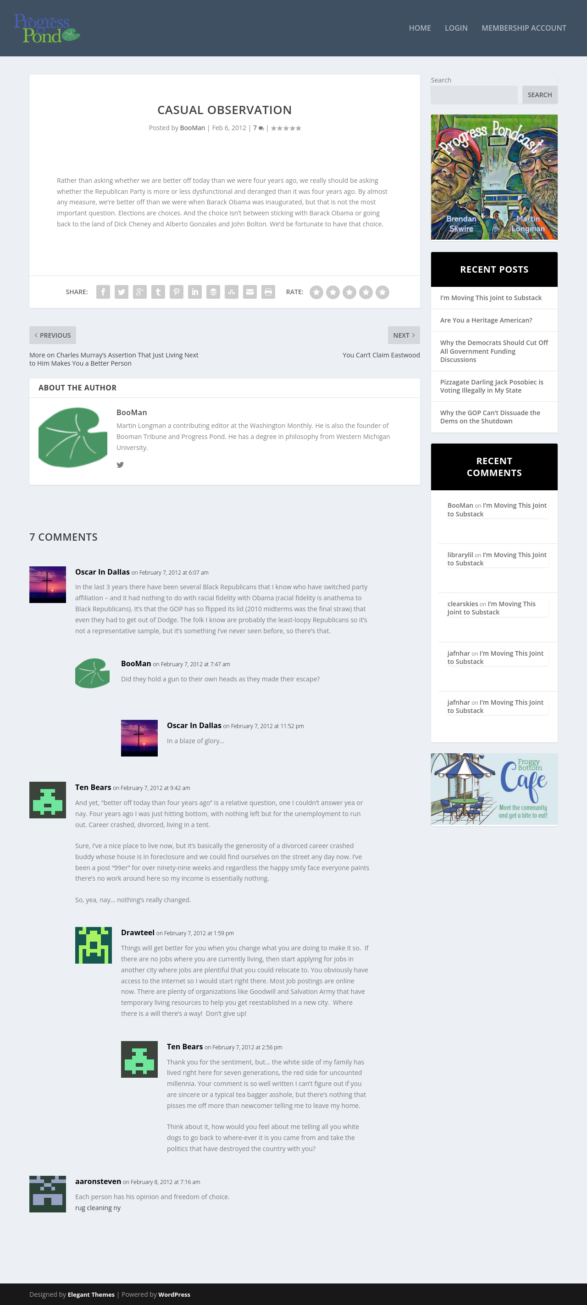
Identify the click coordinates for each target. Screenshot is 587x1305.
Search (441, 80)
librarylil (460, 555)
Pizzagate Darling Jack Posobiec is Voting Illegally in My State (491, 386)
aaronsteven (98, 1182)
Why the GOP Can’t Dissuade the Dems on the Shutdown (490, 417)
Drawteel (138, 933)
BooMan (192, 128)
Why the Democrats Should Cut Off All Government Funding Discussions (494, 351)
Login (456, 29)
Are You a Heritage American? (486, 320)
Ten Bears (93, 788)
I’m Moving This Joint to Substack (491, 298)
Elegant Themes (91, 1294)
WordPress (174, 1294)
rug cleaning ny (98, 1208)
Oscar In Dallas (102, 572)
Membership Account (524, 29)
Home (420, 29)
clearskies (463, 604)
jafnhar (459, 653)
